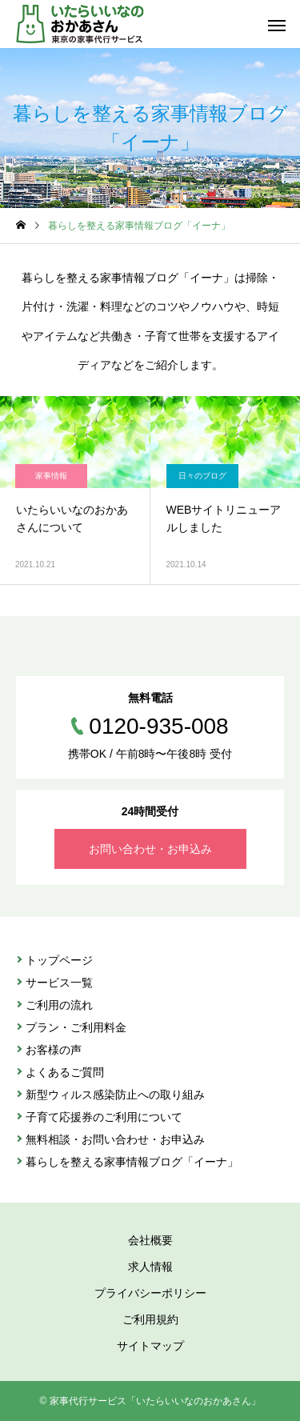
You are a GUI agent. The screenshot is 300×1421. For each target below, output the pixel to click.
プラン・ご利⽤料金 (76, 1027)
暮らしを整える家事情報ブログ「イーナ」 (132, 1161)
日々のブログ (202, 475)
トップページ (59, 960)
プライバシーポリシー (150, 1293)
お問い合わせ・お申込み (150, 849)
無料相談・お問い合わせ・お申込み (115, 1139)
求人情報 (150, 1266)
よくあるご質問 (65, 1072)
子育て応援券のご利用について (104, 1117)
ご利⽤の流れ (59, 1005)
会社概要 (150, 1240)
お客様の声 (54, 1049)
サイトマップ (150, 1345)
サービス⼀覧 (59, 982)
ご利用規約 (150, 1319)
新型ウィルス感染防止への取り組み (115, 1094)
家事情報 (51, 475)
